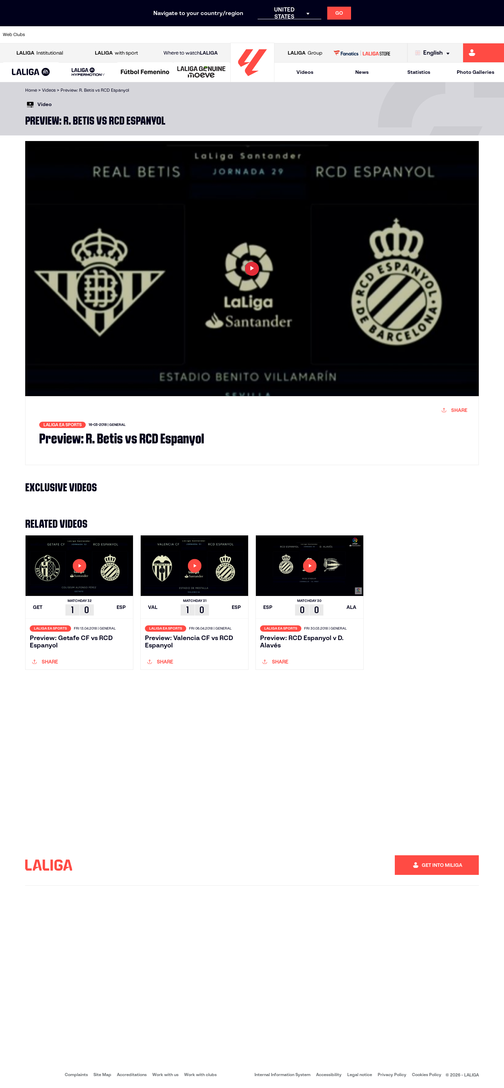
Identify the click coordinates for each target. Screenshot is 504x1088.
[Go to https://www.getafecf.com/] (186, 34)
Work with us (165, 1074)
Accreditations (132, 1074)
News (362, 72)
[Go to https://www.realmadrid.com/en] (377, 34)
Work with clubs (200, 1074)
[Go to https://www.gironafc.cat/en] (210, 34)
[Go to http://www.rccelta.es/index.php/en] (281, 34)
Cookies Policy (426, 1074)
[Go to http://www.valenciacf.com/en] (472, 34)
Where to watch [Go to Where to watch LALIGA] (190, 53)
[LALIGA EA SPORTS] (31, 72)
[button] (31, 72)
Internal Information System (282, 1074)
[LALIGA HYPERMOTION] (88, 72)
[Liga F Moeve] (145, 72)
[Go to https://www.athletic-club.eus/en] (43, 34)
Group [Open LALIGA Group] (305, 53)
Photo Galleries (475, 72)
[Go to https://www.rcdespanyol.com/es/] (305, 34)
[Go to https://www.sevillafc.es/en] (448, 34)
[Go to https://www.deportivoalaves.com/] (115, 34)
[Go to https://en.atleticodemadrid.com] (67, 34)
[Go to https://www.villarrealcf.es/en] (496, 34)
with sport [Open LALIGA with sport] (116, 53)
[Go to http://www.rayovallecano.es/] (257, 34)
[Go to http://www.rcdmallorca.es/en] (329, 34)
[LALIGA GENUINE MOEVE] (201, 72)
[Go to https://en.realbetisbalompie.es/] (353, 34)
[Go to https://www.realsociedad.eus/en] (424, 34)
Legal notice (359, 1074)
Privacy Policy (392, 1074)
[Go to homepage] (252, 79)
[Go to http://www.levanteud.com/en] (234, 34)
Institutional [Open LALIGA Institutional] (39, 53)
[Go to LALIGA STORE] (362, 52)
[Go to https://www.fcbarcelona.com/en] (162, 34)
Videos (304, 72)
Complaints (76, 1074)
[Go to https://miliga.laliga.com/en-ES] (483, 52)
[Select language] (434, 53)
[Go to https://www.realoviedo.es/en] (401, 34)
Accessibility (329, 1074)
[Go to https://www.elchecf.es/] (138, 34)
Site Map (102, 1074)
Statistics (418, 72)
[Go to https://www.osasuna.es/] (91, 34)
